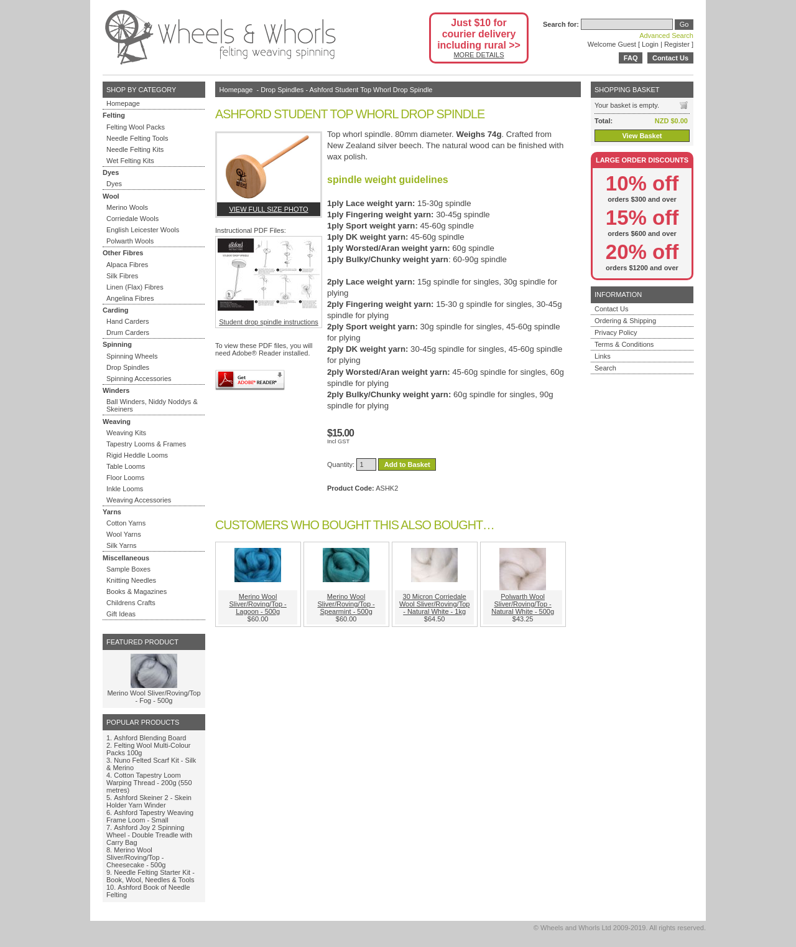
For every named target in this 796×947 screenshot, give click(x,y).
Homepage (123, 103)
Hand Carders (127, 321)
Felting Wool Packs (135, 127)
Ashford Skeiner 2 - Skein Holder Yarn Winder (149, 801)
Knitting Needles (131, 580)
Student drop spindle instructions (269, 282)
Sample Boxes (128, 569)
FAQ (631, 58)
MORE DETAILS (478, 55)
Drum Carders (127, 332)
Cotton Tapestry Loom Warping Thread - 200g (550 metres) (149, 782)
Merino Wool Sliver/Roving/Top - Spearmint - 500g (345, 604)
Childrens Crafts (130, 602)
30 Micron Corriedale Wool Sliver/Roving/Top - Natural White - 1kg (434, 604)
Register (677, 44)
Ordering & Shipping (625, 320)
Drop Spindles (127, 367)
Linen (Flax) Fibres (135, 287)
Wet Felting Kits (130, 160)
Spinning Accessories (139, 378)
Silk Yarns (121, 545)
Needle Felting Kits (135, 149)
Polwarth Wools (130, 241)
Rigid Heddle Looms (137, 455)
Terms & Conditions (624, 344)
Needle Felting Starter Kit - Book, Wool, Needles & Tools (150, 876)
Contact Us (670, 58)
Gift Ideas (121, 614)
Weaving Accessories (138, 500)
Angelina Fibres (130, 298)
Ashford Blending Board (150, 738)
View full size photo (268, 209)
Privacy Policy (616, 332)
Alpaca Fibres (127, 264)
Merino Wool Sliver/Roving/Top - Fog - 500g (153, 696)
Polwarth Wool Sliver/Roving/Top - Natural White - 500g (522, 604)
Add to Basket (407, 464)
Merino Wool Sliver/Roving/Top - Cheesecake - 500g (135, 857)
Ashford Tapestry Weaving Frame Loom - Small (149, 816)
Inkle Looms (124, 488)
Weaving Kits (126, 432)
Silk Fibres (122, 276)
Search (605, 368)
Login (650, 44)
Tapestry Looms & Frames (146, 444)
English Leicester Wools (142, 229)
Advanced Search (666, 35)
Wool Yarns (123, 534)
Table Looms (125, 466)
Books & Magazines (136, 591)
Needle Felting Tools (137, 138)
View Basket (642, 135)
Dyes (114, 183)
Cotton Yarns (126, 523)
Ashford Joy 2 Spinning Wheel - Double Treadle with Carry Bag (149, 835)
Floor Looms (125, 477)
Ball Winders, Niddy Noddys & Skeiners (152, 405)
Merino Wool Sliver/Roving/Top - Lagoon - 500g (257, 604)
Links (603, 356)
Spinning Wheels (132, 356)
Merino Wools (127, 207)
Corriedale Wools (132, 218)
